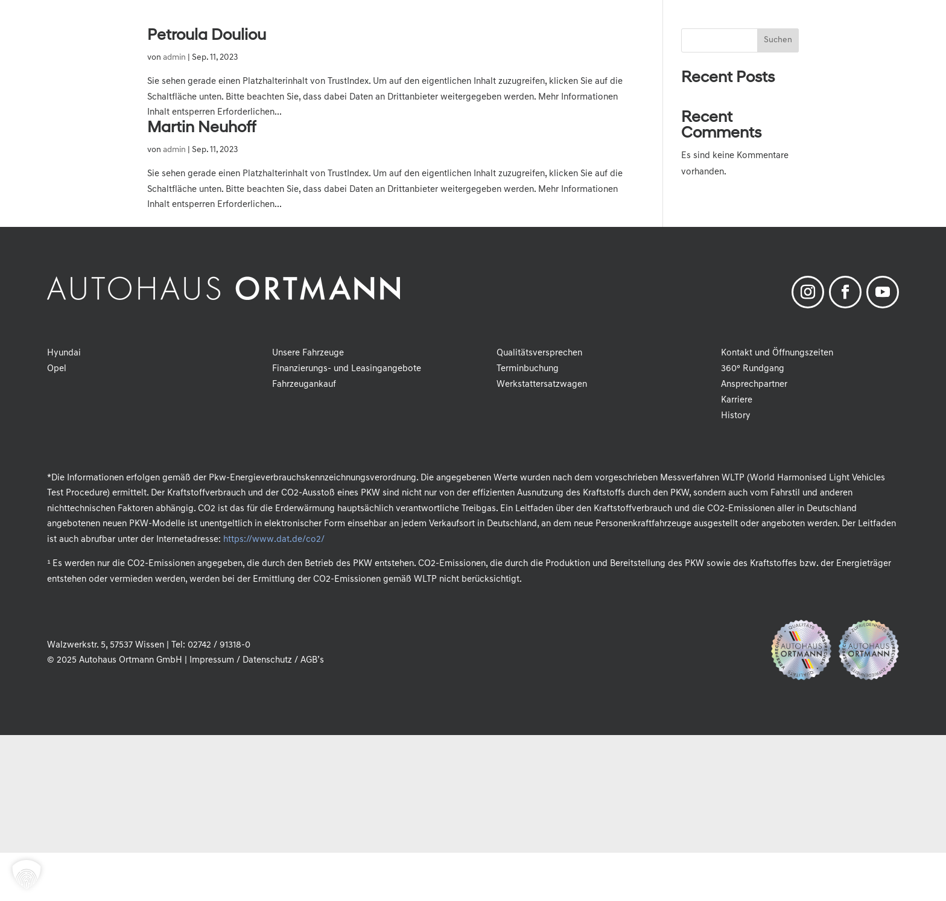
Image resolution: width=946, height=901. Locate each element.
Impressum (211, 660)
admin (174, 57)
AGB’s (312, 660)
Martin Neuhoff (201, 128)
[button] (26, 874)
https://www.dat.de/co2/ (273, 539)
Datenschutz (267, 660)
